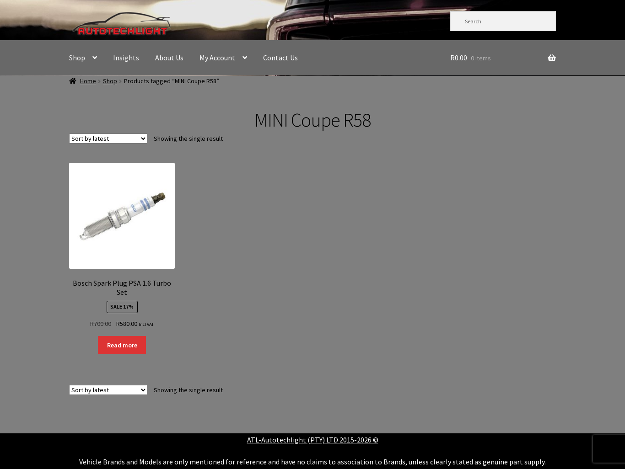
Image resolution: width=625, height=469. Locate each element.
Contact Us (280, 57)
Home (88, 81)
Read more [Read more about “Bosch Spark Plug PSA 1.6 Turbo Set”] (122, 345)
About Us (169, 57)
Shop (77, 57)
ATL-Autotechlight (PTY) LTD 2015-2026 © (312, 439)
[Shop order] (108, 138)
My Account (217, 57)
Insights (126, 57)
